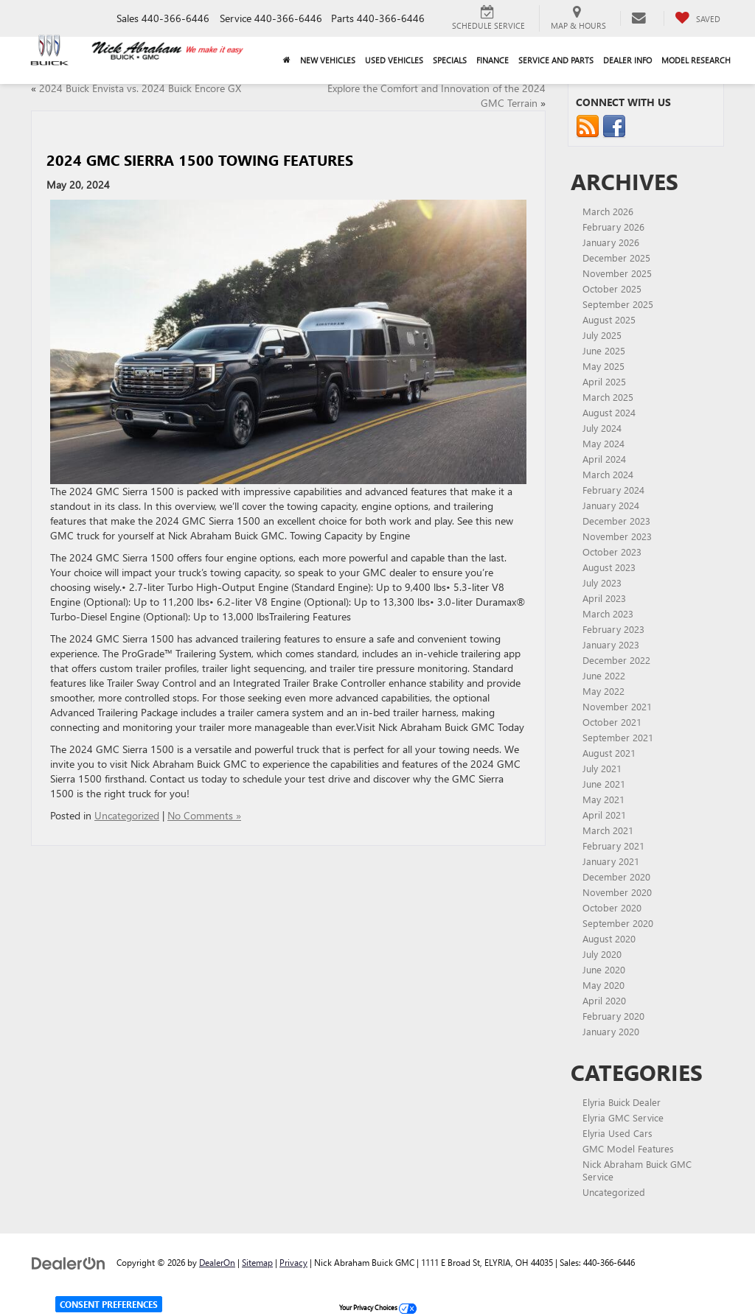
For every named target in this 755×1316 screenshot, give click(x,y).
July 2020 (602, 954)
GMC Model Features (628, 1148)
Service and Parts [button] (556, 60)
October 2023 (611, 551)
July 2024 (602, 427)
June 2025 (603, 350)
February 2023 (613, 629)
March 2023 (607, 613)
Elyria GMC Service (623, 1117)
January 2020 (610, 1031)
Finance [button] (492, 60)
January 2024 (610, 505)
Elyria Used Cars (617, 1133)
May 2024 (603, 443)
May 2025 (603, 366)
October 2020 (611, 907)
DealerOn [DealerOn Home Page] (217, 1262)
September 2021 (617, 737)
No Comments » (204, 815)
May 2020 (603, 985)
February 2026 (613, 226)
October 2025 (611, 288)
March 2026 (607, 211)
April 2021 (604, 814)
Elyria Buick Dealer (621, 1102)
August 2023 (609, 567)
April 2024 (604, 458)
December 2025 (616, 257)
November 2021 (617, 706)
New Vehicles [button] (327, 60)
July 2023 (602, 582)
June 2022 (603, 675)
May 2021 (603, 799)
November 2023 (617, 536)
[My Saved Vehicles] (697, 18)
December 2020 (616, 876)
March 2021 (607, 830)
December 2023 (616, 520)
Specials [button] (450, 60)
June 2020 (603, 969)
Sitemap (257, 1262)
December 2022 (616, 660)
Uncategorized (126, 815)
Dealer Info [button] (627, 60)
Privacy (293, 1262)
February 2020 (613, 1015)
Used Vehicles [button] (394, 60)
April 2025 (604, 381)
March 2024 (607, 474)
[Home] (286, 60)
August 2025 (609, 319)
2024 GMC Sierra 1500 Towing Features (199, 159)
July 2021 (602, 768)
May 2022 (603, 691)
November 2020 (617, 892)
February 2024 (613, 489)
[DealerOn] (68, 1262)
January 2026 (610, 242)
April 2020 (604, 1000)
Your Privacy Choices (378, 1307)
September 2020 (617, 923)
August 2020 (609, 938)
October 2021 (611, 721)
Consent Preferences (109, 1304)
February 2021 (613, 845)
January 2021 (610, 861)
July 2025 (602, 335)
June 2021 (603, 783)
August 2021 (609, 752)
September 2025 (617, 304)
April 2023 (604, 598)
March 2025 (607, 397)
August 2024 (609, 412)
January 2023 (610, 644)
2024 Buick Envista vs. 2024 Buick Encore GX (140, 88)
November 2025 (617, 273)
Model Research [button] (696, 60)
